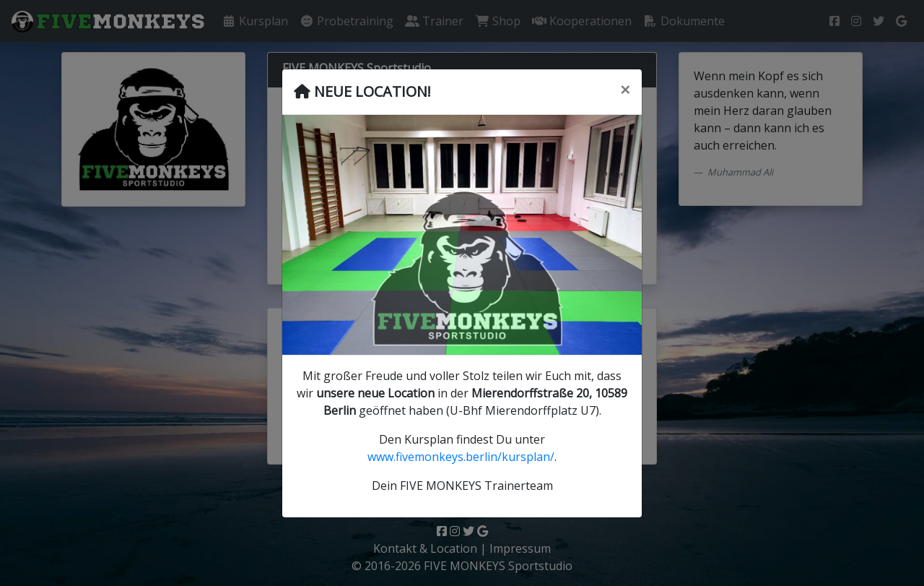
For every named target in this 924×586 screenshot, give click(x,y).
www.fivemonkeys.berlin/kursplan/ (460, 457)
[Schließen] (625, 89)
